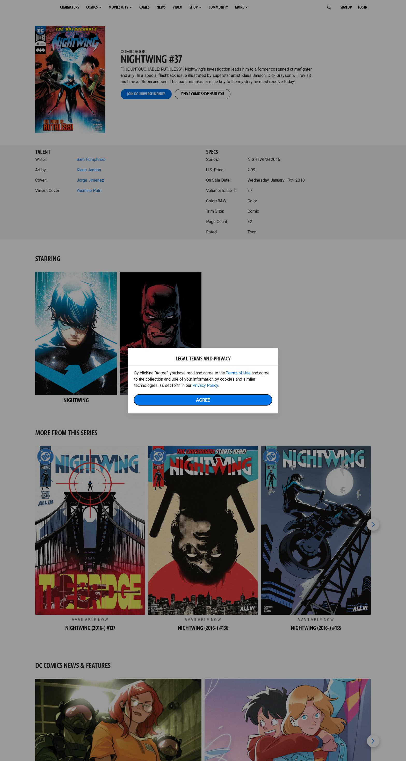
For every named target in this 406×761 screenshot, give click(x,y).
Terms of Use (238, 372)
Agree (203, 399)
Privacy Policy (205, 385)
